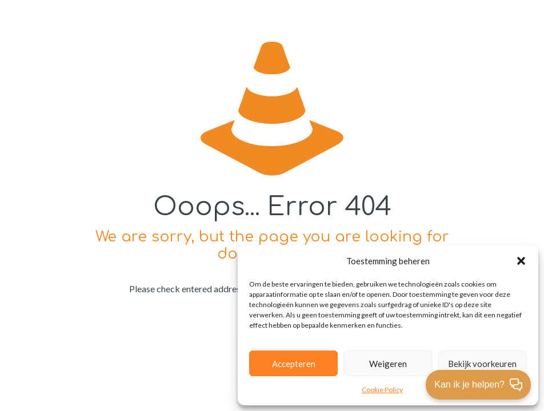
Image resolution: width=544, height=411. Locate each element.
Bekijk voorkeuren (482, 363)
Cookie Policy (382, 389)
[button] (521, 261)
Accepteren (293, 363)
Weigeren (388, 363)
